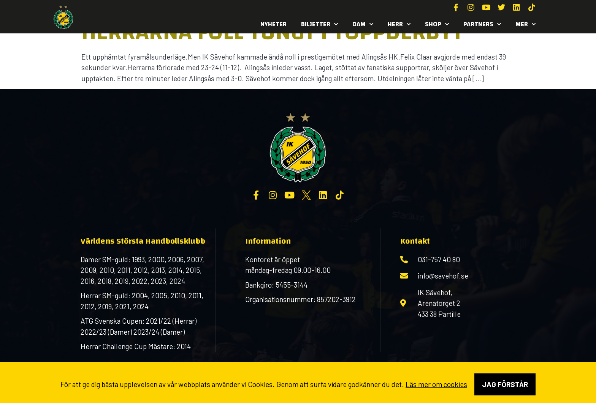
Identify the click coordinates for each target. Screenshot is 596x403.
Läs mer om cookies (436, 384)
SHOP (437, 24)
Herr (399, 24)
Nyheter (273, 24)
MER (525, 24)
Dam (362, 24)
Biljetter (319, 24)
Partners (482, 24)
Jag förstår (505, 384)
